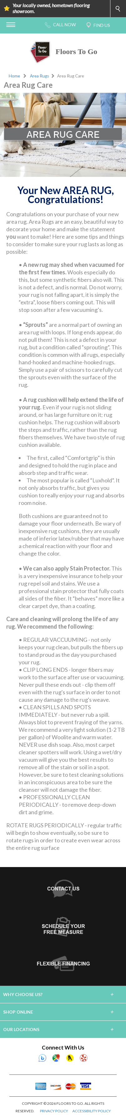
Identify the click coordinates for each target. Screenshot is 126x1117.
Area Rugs (39, 75)
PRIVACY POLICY (54, 1111)
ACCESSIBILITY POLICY (91, 1111)
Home (14, 75)
